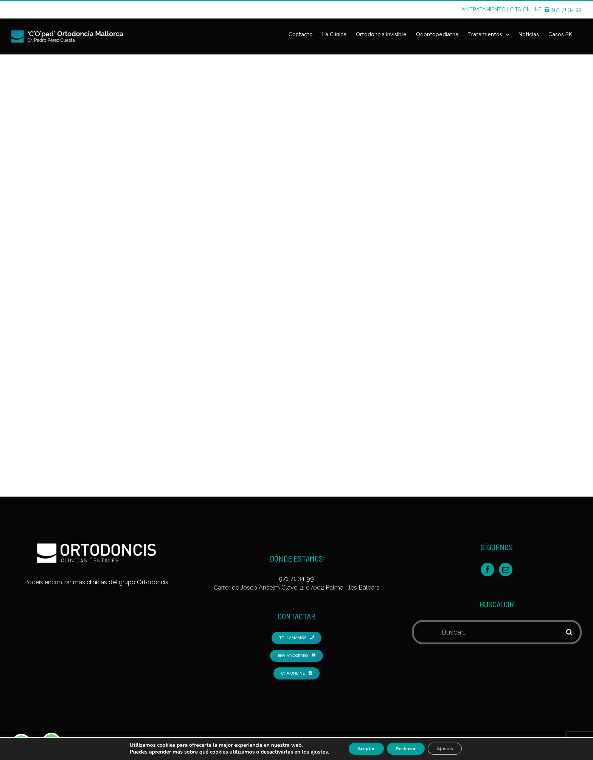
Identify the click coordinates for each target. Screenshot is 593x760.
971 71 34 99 (567, 9)
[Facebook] (487, 564)
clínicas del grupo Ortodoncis (127, 576)
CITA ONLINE (530, 9)
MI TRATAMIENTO (484, 9)
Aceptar (359, 748)
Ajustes (451, 748)
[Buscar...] (486, 626)
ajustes (309, 751)
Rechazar (405, 748)
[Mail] (505, 564)
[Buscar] (569, 626)
